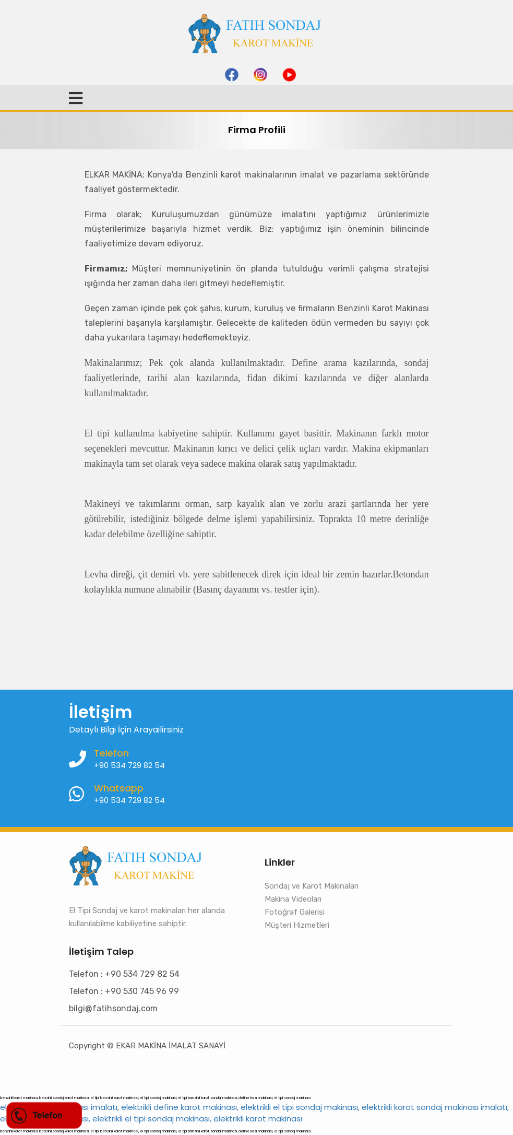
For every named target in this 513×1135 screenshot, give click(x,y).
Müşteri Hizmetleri (297, 925)
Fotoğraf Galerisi (295, 912)
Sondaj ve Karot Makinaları (312, 886)
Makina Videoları (293, 899)
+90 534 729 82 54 (129, 800)
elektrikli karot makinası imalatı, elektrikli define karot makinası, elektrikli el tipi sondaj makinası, (180, 1107)
